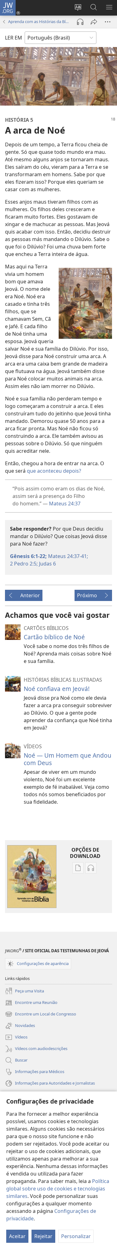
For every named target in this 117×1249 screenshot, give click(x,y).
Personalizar (76, 1236)
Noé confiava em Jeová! (57, 688)
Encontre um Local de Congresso (40, 1014)
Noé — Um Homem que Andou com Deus (67, 759)
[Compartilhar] (94, 22)
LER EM (13, 37)
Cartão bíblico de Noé (54, 637)
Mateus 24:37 (64, 503)
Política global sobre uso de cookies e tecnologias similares (57, 1188)
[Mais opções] (107, 22)
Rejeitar (43, 1236)
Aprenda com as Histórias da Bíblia (39, 21)
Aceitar (17, 1236)
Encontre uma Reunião (31, 1002)
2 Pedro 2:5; (24, 563)
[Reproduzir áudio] (80, 22)
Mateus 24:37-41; (67, 556)
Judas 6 (47, 563)
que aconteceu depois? (54, 470)
